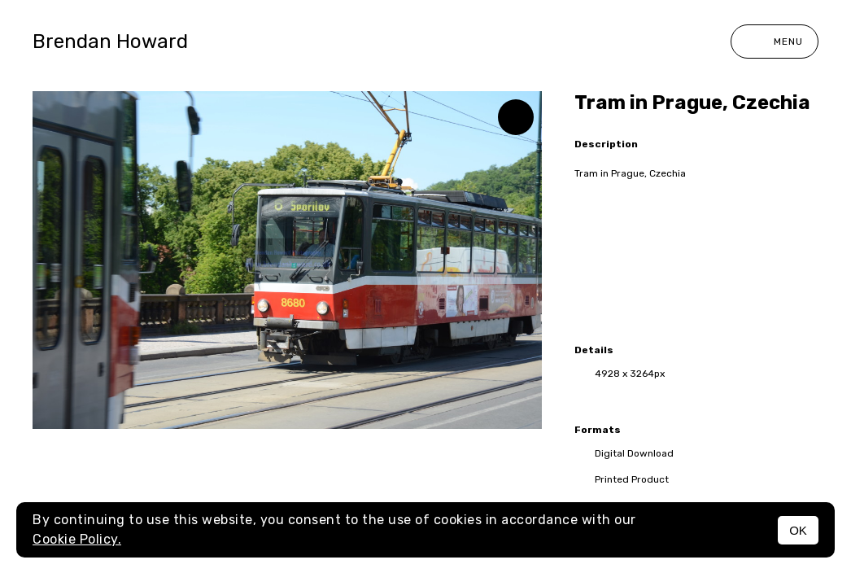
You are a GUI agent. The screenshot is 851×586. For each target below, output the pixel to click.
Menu (774, 41)
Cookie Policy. (77, 539)
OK (798, 530)
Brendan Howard (110, 41)
